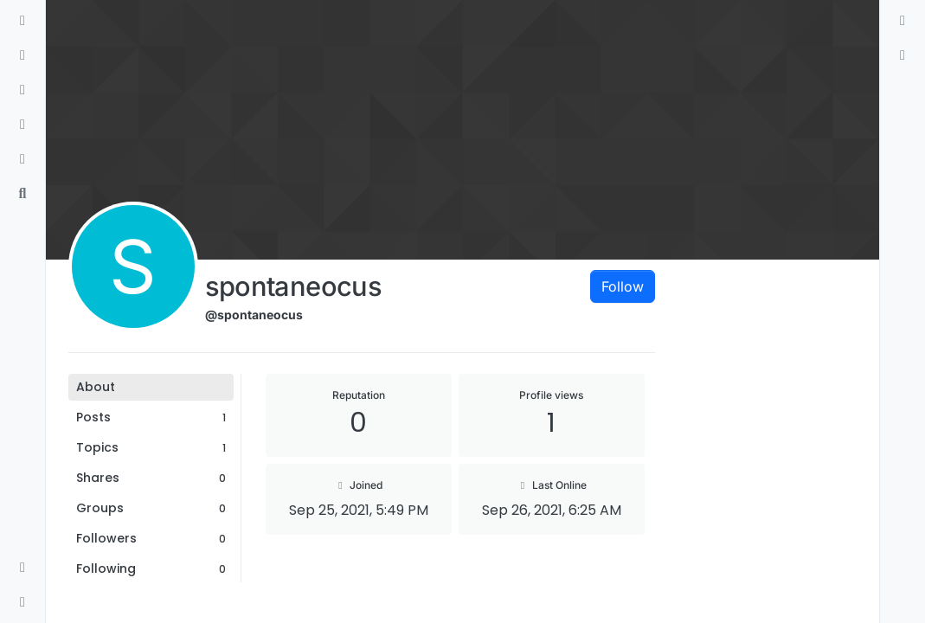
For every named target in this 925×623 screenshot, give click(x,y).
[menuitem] (902, 21)
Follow (622, 286)
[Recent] (22, 55)
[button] (22, 567)
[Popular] (22, 124)
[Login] (902, 21)
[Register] (902, 55)
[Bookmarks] (22, 159)
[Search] (22, 194)
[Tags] (22, 90)
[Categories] (22, 21)
